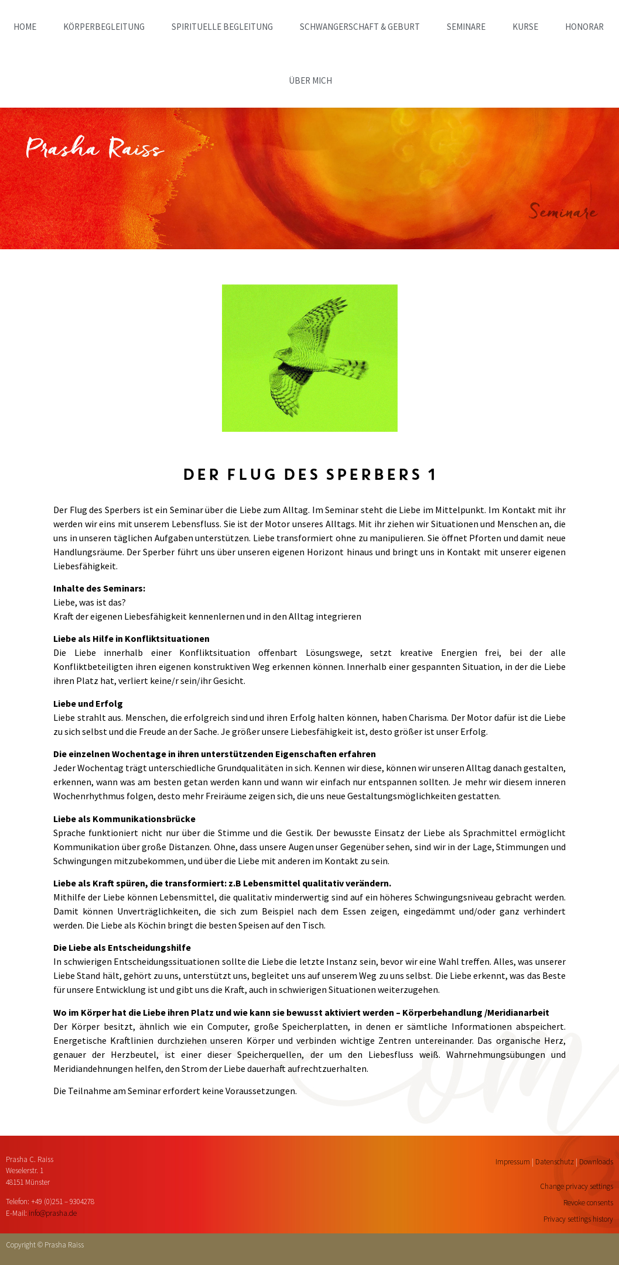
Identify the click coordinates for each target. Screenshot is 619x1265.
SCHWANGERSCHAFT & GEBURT (360, 26)
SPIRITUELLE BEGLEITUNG (222, 26)
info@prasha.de (53, 1213)
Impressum (512, 1162)
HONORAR (584, 26)
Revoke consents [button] (588, 1203)
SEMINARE (466, 26)
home (24, 26)
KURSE (525, 26)
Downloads (596, 1162)
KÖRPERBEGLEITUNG (104, 26)
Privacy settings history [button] (578, 1219)
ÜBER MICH (310, 80)
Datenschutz (554, 1162)
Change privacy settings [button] (576, 1186)
